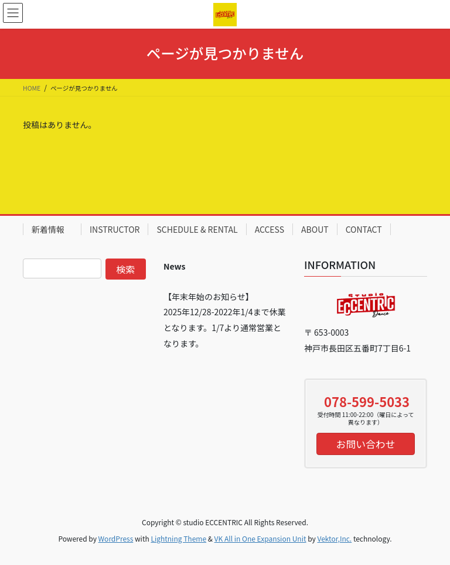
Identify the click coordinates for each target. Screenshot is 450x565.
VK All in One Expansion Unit (260, 538)
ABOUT (315, 229)
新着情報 (52, 229)
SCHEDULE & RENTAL (196, 229)
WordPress (116, 538)
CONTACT (364, 229)
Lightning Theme (178, 538)
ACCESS (269, 229)
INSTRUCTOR (114, 229)
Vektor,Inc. (334, 538)
